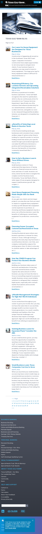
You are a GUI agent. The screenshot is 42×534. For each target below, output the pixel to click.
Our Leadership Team (8, 474)
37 (27, 405)
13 (31, 401)
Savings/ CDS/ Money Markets (11, 434)
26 (31, 403)
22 (23, 403)
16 (38, 401)
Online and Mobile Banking (9, 450)
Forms (3, 454)
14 (33, 401)
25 (29, 403)
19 (17, 403)
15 (35, 401)
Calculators (4, 492)
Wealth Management (10, 460)
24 (27, 403)
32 (17, 405)
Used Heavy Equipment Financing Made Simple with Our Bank (25, 193)
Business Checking (7, 422)
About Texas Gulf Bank (11, 469)
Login (37, 2)
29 (38, 403)
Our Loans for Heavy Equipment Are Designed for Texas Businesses (25, 49)
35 (23, 405)
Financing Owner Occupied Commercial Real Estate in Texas (25, 227)
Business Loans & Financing (9, 432)
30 (12, 405)
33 (19, 405)
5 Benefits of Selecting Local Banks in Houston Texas (23, 125)
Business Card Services (8, 425)
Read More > (16, 78)
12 (29, 401)
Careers (3, 476)
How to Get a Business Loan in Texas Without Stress (24, 159)
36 (25, 405)
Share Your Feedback (8, 494)
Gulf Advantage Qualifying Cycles (12, 457)
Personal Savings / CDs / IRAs (10, 447)
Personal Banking (9, 440)
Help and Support (9, 484)
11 (27, 401)
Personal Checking (7, 443)
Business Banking (9, 419)
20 (19, 403)
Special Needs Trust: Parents (10, 466)
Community (4, 479)
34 (21, 405)
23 (25, 403)
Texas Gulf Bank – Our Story (10, 472)
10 (25, 401)
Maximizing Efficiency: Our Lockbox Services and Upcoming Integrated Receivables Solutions (25, 86)
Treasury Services (7, 436)
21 (21, 403)
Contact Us (4, 487)
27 (33, 403)
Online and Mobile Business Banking (12, 427)
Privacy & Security (6, 499)
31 (15, 405)
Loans (3, 445)
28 (36, 403)
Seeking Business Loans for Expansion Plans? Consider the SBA (24, 331)
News (3, 481)
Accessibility (5, 497)
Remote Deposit (6, 429)
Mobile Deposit (5, 452)
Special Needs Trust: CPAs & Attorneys (13, 463)
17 (12, 403)
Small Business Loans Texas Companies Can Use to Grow (23, 366)
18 (15, 403)
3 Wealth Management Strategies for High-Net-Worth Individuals (25, 296)
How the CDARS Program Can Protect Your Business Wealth (24, 259)
